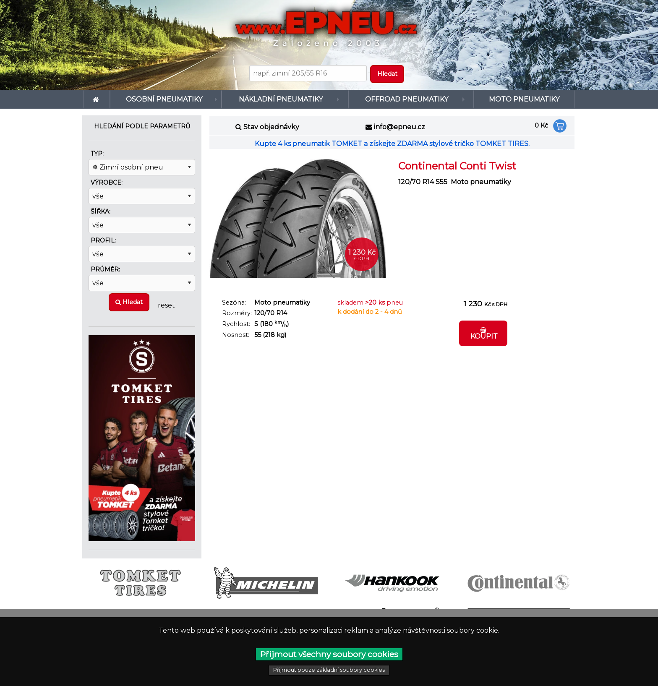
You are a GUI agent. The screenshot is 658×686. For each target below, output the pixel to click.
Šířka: (100, 211)
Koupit (483, 333)
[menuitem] (97, 99)
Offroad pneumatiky (406, 99)
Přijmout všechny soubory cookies (329, 654)
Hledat (129, 302)
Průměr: (105, 269)
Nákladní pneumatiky (281, 99)
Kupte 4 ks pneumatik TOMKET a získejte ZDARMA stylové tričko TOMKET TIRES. (392, 144)
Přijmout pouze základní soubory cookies (329, 670)
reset (166, 305)
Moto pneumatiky (524, 99)
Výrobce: (107, 182)
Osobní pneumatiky (164, 99)
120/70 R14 (270, 313)
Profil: (103, 240)
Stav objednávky (271, 127)
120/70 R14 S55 (422, 182)
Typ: (97, 153)
